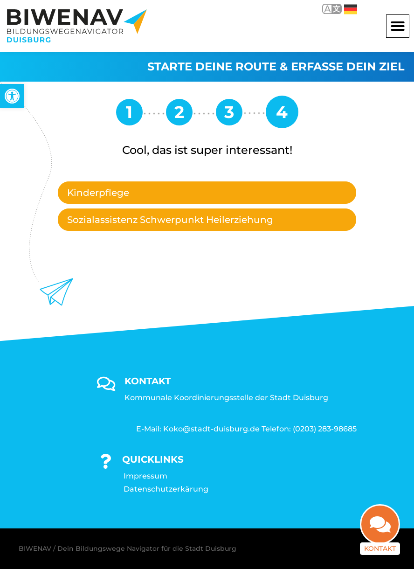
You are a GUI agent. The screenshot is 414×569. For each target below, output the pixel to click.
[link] (12, 96)
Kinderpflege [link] (98, 192)
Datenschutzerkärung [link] (166, 489)
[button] (397, 26)
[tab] (207, 192)
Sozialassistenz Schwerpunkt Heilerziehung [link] (170, 219)
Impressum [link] (145, 476)
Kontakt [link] (380, 549)
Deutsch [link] (350, 9)
